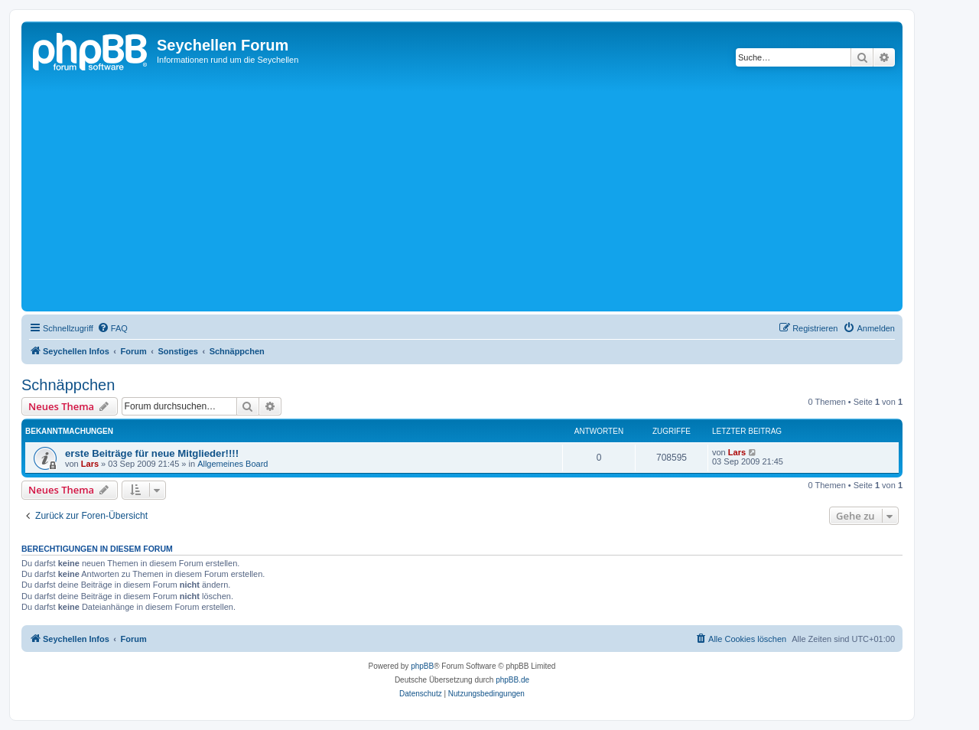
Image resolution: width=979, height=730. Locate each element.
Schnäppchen (68, 384)
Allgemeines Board (232, 463)
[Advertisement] (484, 193)
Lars (90, 463)
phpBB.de (512, 680)
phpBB (422, 666)
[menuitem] (112, 328)
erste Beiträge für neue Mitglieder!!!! (152, 453)
